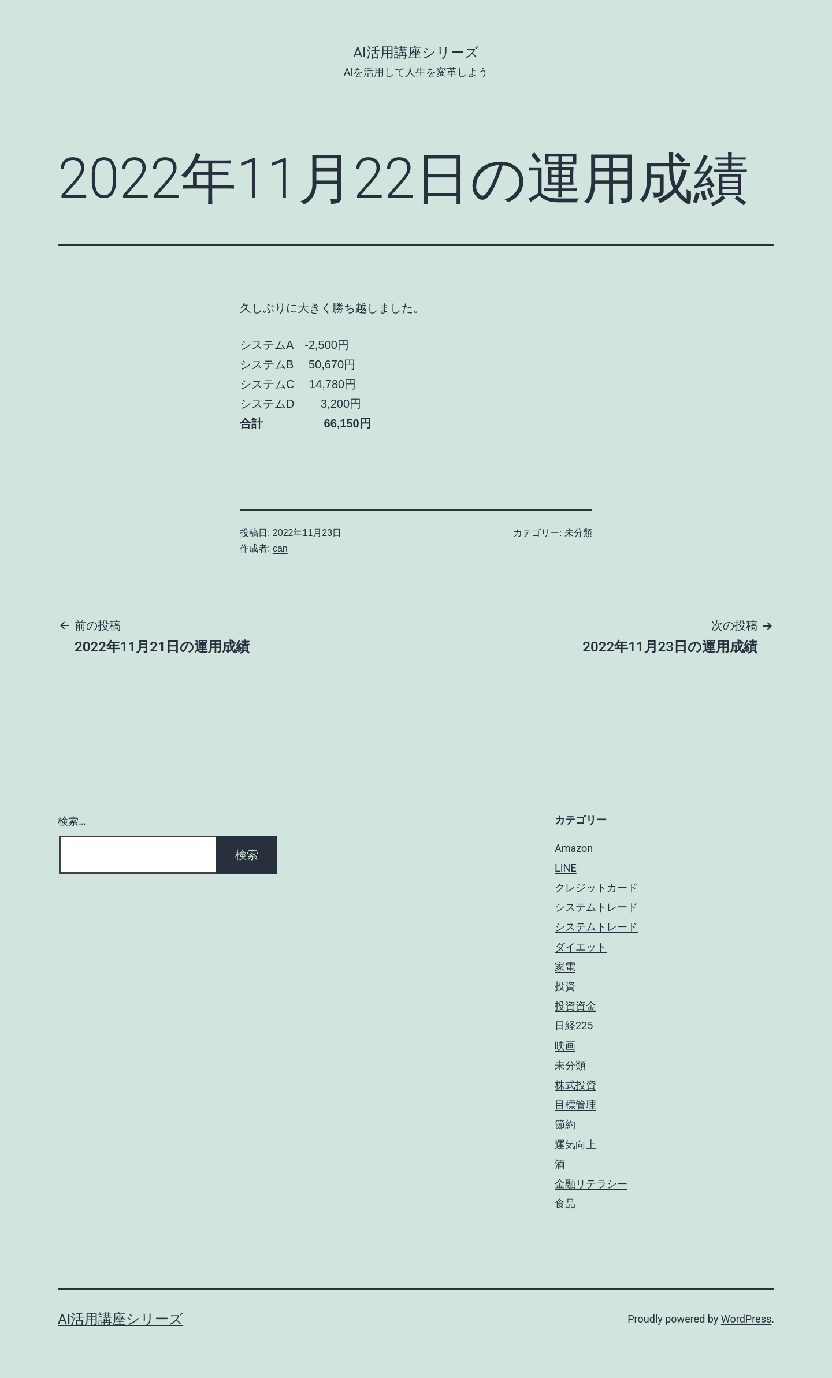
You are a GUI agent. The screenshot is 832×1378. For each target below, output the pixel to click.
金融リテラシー (591, 1184)
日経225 (574, 1025)
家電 (565, 966)
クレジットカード (596, 887)
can (280, 548)
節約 (565, 1124)
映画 (565, 1046)
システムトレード (596, 907)
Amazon (574, 848)
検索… (72, 821)
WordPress (746, 1319)
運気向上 (575, 1144)
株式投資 (575, 1085)
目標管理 (575, 1104)
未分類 (578, 533)
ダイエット (581, 947)
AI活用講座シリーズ (415, 52)
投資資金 (575, 1006)
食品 (565, 1203)
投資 (565, 986)
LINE (566, 868)
